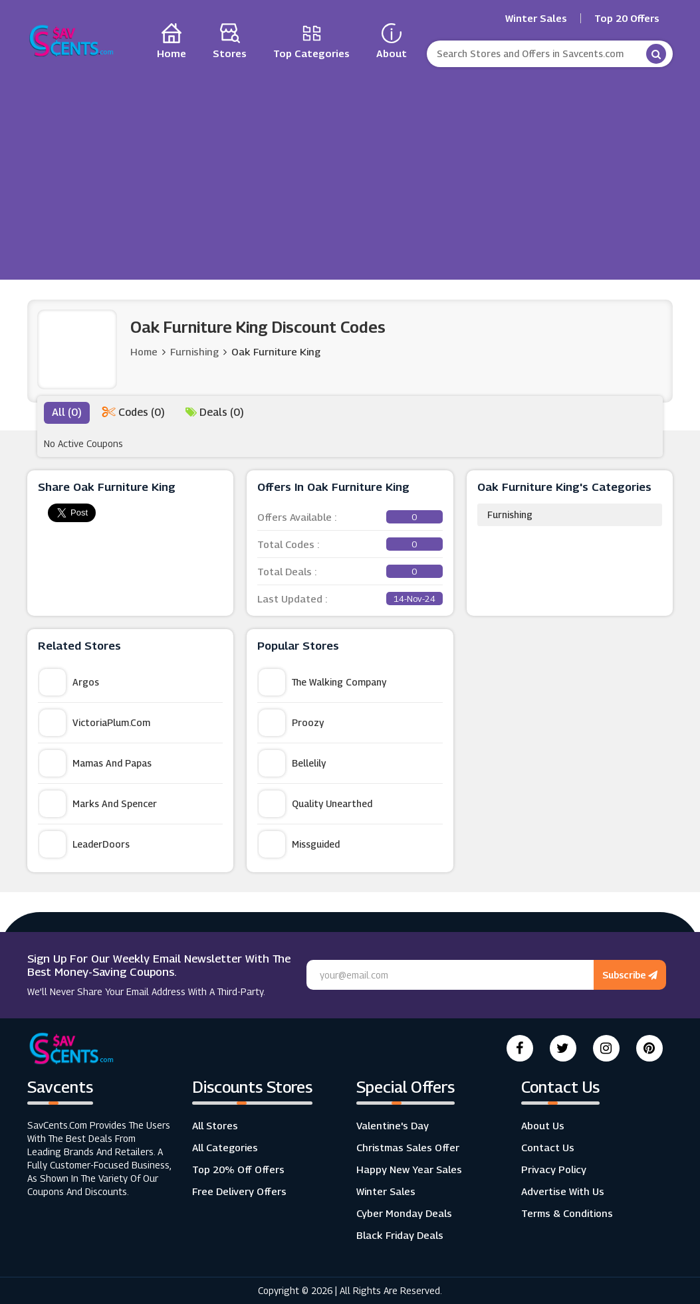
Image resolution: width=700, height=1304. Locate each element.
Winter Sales (536, 18)
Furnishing (509, 514)
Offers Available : (349, 516)
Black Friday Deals (399, 1235)
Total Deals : (349, 571)
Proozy (291, 722)
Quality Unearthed (315, 804)
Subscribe (629, 974)
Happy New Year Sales (409, 1169)
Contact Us (547, 1147)
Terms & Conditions (567, 1213)
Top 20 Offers (626, 18)
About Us (542, 1125)
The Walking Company (322, 682)
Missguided (299, 844)
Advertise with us (562, 1191)
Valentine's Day (392, 1125)
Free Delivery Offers (239, 1191)
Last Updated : (349, 598)
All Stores (215, 1125)
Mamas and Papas (95, 763)
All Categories (225, 1147)
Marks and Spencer (98, 804)
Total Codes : (349, 544)
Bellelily (292, 763)
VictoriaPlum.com (94, 722)
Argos (69, 682)
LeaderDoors (84, 844)
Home (144, 351)
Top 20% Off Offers (238, 1169)
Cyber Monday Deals (404, 1213)
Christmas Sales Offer (407, 1147)
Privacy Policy (553, 1169)
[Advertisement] (350, 170)
